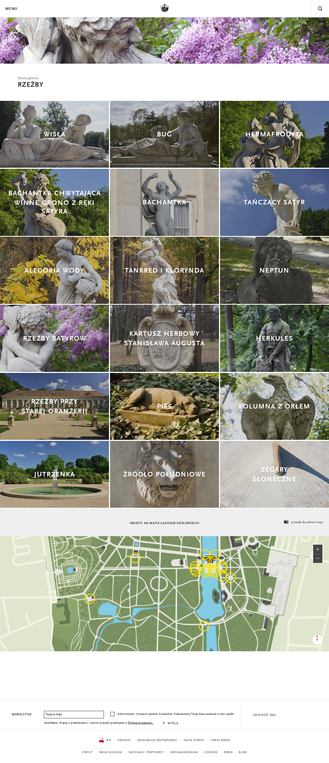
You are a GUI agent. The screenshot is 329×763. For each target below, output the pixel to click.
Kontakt (124, 740)
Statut (87, 752)
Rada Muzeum (110, 752)
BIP (105, 740)
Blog (243, 752)
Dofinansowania (184, 752)
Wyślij (173, 723)
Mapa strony (194, 740)
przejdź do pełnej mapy (303, 522)
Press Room (220, 740)
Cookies (211, 752)
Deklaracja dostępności (157, 740)
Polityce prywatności (140, 723)
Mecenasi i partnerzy (146, 752)
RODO (228, 752)
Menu (11, 9)
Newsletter (22, 714)
